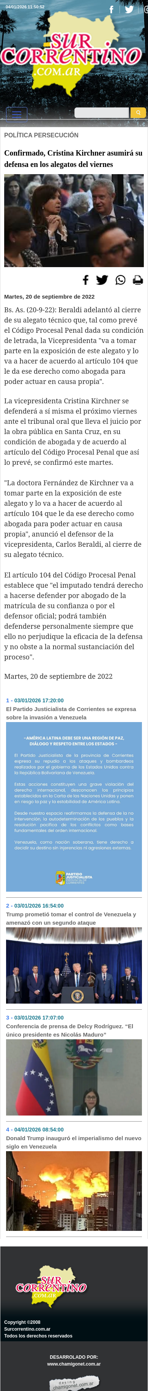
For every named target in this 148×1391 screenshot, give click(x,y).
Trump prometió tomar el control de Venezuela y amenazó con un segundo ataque (71, 918)
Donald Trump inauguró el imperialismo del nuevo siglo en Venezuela (74, 1142)
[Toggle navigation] (16, 114)
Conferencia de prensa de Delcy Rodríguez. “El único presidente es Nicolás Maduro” (69, 1030)
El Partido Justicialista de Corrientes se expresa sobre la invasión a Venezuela (71, 713)
